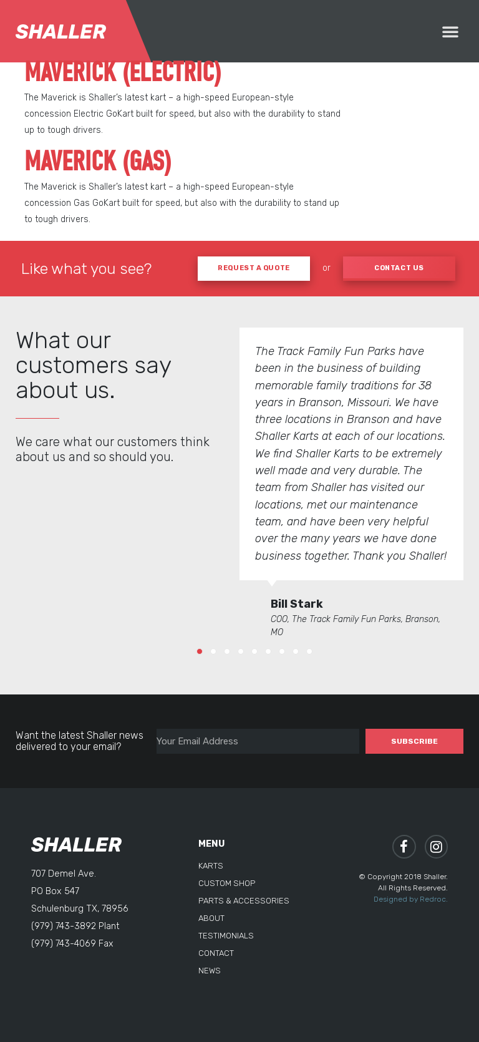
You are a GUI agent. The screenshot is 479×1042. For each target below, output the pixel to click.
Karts (210, 865)
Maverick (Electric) (122, 73)
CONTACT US (399, 268)
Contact (216, 953)
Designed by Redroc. (411, 899)
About (211, 918)
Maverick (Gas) (97, 163)
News (209, 970)
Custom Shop (226, 883)
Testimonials (226, 935)
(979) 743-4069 (63, 943)
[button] (450, 31)
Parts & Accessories (243, 900)
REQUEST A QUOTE (253, 268)
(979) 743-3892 (63, 926)
